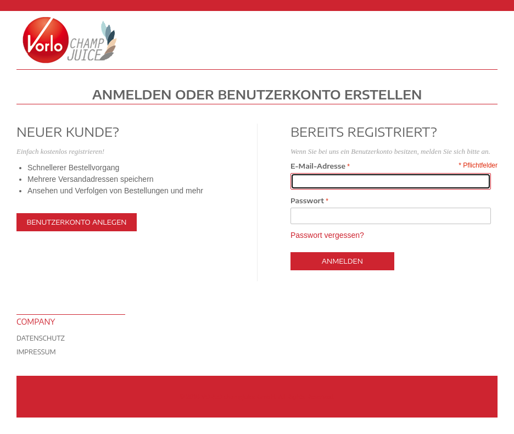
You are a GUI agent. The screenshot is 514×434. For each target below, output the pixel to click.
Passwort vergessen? (327, 235)
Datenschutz (40, 338)
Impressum (36, 352)
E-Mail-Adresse (317, 166)
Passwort (307, 200)
